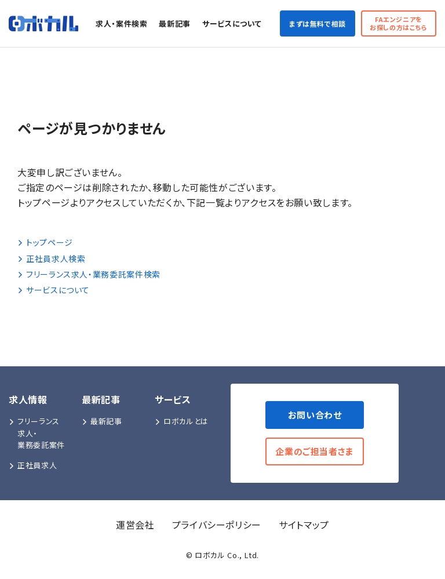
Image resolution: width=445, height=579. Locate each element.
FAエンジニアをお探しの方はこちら (399, 22)
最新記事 (175, 23)
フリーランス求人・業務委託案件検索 (89, 274)
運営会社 (135, 524)
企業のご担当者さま (314, 451)
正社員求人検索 (51, 258)
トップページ (45, 242)
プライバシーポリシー (216, 524)
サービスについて (231, 23)
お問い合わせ (315, 415)
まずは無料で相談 (317, 23)
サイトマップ (304, 524)
